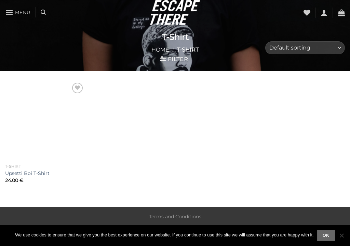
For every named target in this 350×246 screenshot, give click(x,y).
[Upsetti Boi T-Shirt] (45, 121)
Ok (326, 235)
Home (160, 49)
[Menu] (17, 12)
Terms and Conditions (175, 217)
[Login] (324, 12)
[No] (341, 237)
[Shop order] (305, 48)
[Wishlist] (307, 12)
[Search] (43, 12)
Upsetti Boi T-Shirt (27, 173)
